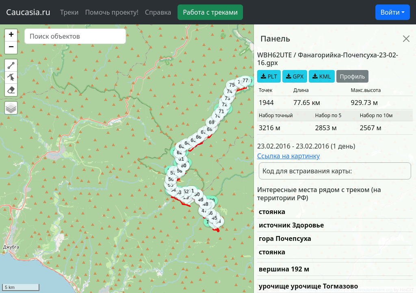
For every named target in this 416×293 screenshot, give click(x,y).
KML (321, 76)
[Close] (406, 38)
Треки (69, 12)
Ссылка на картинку (288, 155)
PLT (269, 76)
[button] (11, 35)
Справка (158, 12)
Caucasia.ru (28, 12)
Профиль (352, 76)
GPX (294, 76)
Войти (390, 12)
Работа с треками (210, 12)
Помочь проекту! (111, 12)
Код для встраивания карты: (307, 170)
